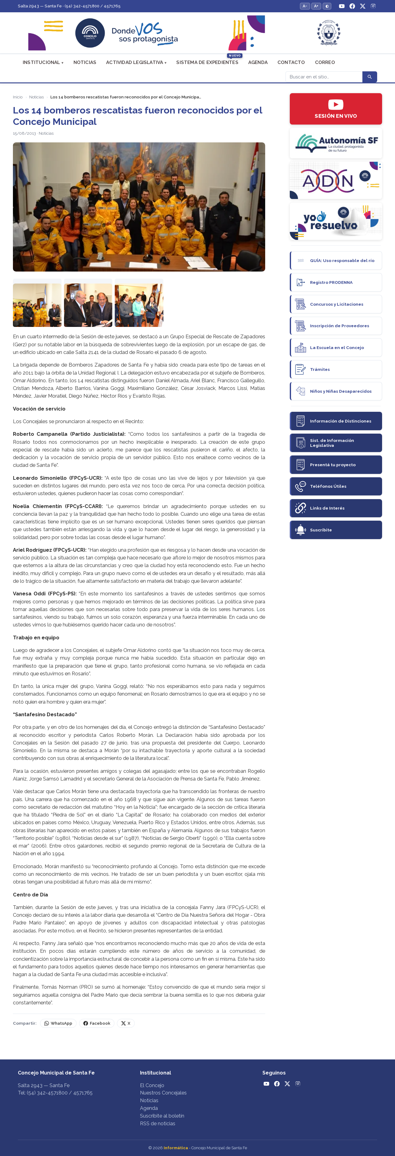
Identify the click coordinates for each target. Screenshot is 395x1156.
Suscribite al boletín (162, 1116)
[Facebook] (352, 6)
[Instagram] (373, 6)
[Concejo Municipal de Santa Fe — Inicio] (197, 33)
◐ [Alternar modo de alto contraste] (327, 6)
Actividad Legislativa (134, 62)
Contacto (291, 62)
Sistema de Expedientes (207, 62)
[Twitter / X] (363, 6)
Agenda (258, 62)
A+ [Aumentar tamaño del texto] (316, 6)
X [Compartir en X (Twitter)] (125, 1023)
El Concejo (152, 1085)
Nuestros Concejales (163, 1093)
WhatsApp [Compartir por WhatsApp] (58, 1023)
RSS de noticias (157, 1123)
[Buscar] (323, 76)
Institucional (41, 62)
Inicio (17, 97)
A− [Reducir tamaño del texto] (305, 6)
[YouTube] (342, 6)
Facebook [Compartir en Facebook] (96, 1023)
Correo (325, 62)
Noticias (85, 62)
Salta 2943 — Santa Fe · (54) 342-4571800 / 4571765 (69, 6)
